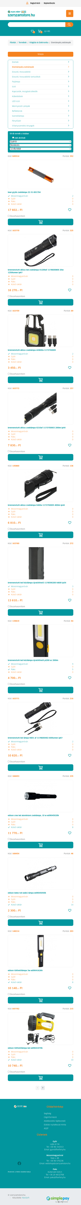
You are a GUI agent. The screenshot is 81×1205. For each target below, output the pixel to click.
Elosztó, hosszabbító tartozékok (26, 77)
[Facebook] (19, 1164)
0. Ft (47, 31)
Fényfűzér (16, 121)
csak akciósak (20, 138)
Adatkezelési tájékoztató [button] (54, 1121)
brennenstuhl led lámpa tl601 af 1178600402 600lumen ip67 (35, 738)
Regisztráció (35, 3)
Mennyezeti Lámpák (21, 106)
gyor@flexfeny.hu (57, 1150)
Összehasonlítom (17, 216)
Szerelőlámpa (18, 116)
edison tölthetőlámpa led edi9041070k (25, 1048)
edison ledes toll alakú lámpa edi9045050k (27, 893)
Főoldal (13, 43)
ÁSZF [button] (46, 1128)
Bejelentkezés (49, 3)
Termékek (23, 43)
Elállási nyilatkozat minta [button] (55, 1125)
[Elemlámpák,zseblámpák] (21, 13)
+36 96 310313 (56, 1147)
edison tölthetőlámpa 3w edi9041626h (25, 970)
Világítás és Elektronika (38, 43)
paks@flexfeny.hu (57, 1177)
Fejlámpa (16, 82)
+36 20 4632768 (56, 1175)
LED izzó (16, 101)
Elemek (15, 62)
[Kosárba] (40, 222)
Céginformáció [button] (50, 1117)
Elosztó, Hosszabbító (21, 72)
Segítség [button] (47, 1114)
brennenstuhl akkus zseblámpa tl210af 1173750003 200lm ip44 (36, 428)
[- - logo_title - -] (43, 1088)
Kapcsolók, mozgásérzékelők (24, 92)
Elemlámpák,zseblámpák (23, 67)
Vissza (40, 54)
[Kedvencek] (69, 210)
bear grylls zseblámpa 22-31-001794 (24, 192)
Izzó (14, 87)
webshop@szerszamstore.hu (57, 1164)
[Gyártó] (40, 141)
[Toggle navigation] (69, 13)
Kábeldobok (17, 96)
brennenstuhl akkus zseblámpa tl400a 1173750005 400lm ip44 (36, 505)
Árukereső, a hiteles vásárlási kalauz (19, 1172)
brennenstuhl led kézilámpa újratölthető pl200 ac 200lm (33, 660)
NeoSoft (25, 1198)
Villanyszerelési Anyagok (23, 126)
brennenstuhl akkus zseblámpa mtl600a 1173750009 (32, 350)
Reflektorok (17, 111)
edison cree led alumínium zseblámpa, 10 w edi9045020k (33, 815)
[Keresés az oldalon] (36, 24)
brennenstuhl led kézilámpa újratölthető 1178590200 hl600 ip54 (37, 583)
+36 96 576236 (56, 1161)
